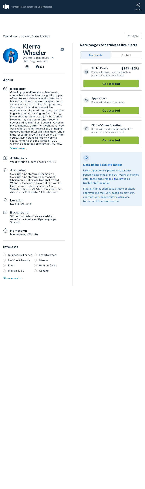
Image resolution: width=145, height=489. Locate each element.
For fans (126, 55)
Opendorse (10, 36)
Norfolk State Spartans (36, 36)
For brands (95, 55)
